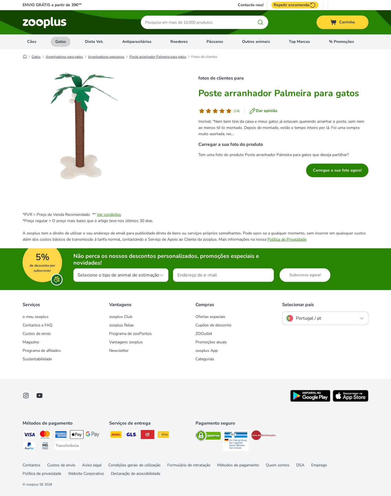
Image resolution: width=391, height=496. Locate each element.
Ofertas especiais (210, 316)
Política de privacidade (42, 473)
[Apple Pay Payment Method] (77, 435)
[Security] (208, 436)
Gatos (60, 41)
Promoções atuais (211, 342)
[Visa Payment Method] (29, 435)
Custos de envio (37, 333)
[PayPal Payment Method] (29, 446)
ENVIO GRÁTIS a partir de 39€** (52, 5)
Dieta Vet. (94, 41)
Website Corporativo (86, 473)
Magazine (31, 342)
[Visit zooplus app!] (310, 400)
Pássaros (215, 41)
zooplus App (206, 350)
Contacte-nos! (250, 5)
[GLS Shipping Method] (132, 435)
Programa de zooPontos (130, 333)
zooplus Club (120, 316)
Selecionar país (298, 305)
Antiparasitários (136, 41)
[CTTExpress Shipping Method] (147, 435)
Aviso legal (92, 465)
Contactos (31, 465)
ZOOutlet (203, 333)
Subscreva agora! (305, 275)
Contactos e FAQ (37, 325)
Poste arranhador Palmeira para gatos (157, 56)
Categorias (204, 359)
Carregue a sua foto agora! (337, 170)
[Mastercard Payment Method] (45, 435)
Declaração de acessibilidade (135, 473)
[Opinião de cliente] (219, 110)
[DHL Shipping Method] (116, 435)
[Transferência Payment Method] (67, 446)
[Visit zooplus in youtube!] (39, 395)
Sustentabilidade (37, 359)
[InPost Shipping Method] (163, 435)
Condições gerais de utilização (134, 465)
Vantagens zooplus (126, 342)
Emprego (319, 465)
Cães (31, 41)
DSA (300, 465)
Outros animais (256, 41)
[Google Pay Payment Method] (92, 435)
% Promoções (341, 41)
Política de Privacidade (286, 239)
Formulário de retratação (188, 465)
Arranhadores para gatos (64, 56)
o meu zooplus (36, 316)
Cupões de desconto (213, 325)
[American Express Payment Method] (61, 435)
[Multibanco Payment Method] (45, 446)
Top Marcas (299, 41)
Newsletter (119, 350)
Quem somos (277, 465)
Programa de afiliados (42, 350)
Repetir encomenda (295, 5)
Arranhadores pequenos (106, 56)
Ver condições (109, 214)
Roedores (179, 41)
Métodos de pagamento (238, 465)
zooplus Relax (121, 325)
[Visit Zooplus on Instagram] (26, 395)
